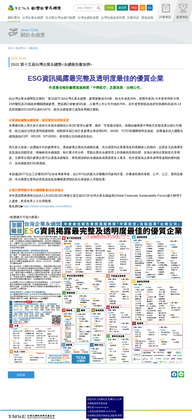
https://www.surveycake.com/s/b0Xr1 (47, 206)
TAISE (110, 7)
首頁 (10, 48)
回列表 (21, 374)
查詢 (99, 7)
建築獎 (122, 7)
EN (150, 7)
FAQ (133, 7)
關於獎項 (20, 48)
